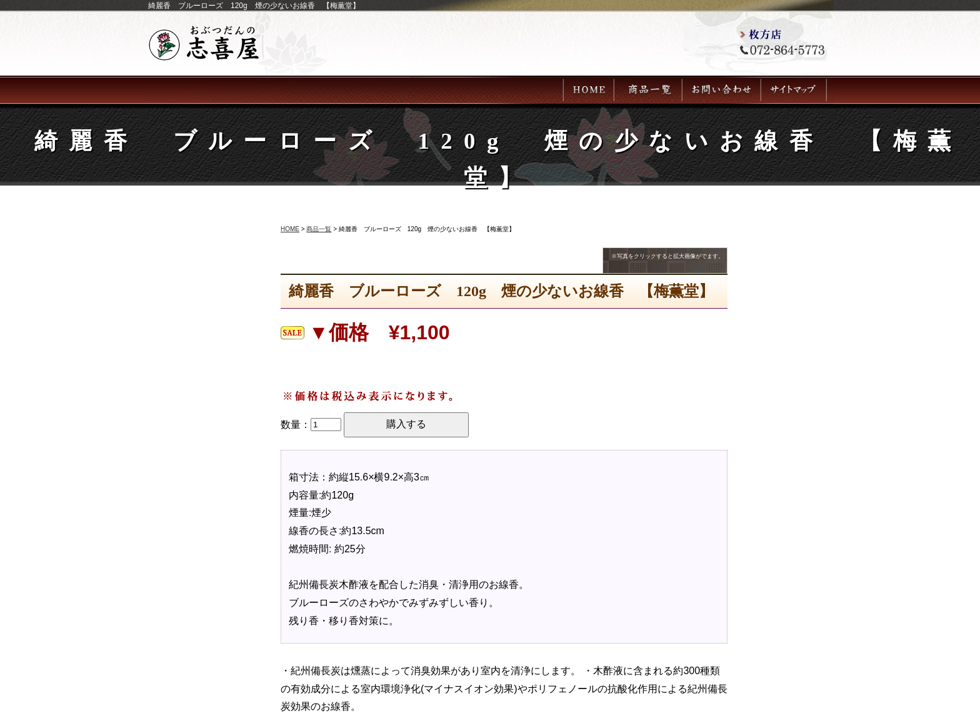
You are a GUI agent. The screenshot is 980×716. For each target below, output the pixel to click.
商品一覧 (318, 229)
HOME (290, 229)
